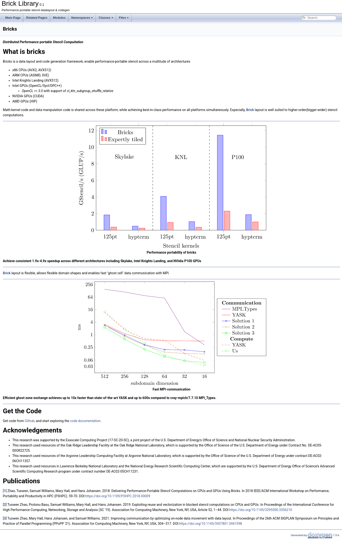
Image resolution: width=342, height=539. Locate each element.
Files (124, 17)
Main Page (12, 17)
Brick (250, 110)
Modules (59, 17)
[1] (5, 491)
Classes (106, 17)
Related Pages (36, 17)
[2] (5, 504)
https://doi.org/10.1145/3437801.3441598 (210, 523)
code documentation (85, 421)
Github (29, 421)
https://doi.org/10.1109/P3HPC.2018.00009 (117, 496)
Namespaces (82, 17)
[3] (5, 518)
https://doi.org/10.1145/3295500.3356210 (260, 510)
